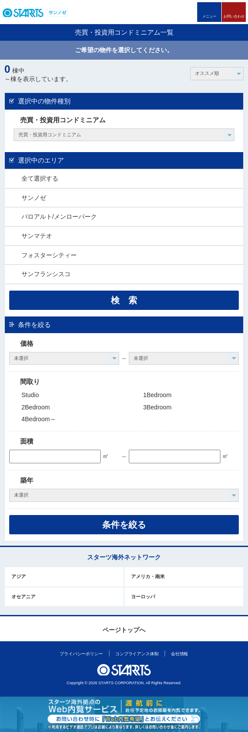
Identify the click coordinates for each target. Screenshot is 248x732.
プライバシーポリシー (81, 653)
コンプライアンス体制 (137, 653)
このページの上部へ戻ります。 (124, 616)
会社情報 (179, 653)
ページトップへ (124, 629)
